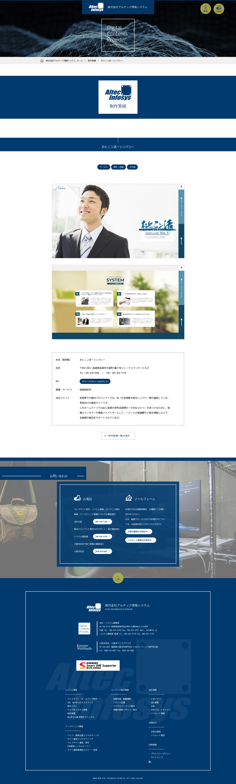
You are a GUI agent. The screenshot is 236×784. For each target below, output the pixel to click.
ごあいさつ (156, 699)
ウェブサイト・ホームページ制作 (82, 699)
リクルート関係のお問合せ (140, 540)
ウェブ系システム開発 (77, 710)
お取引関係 (156, 732)
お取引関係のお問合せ (138, 532)
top (118, 579)
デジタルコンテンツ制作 (124, 706)
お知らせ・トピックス (161, 710)
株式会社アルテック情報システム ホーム (64, 61)
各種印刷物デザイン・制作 (125, 710)
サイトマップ (157, 757)
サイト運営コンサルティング (80, 739)
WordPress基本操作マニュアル (80, 717)
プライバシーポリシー (161, 754)
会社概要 (155, 702)
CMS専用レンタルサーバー (78, 746)
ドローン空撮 (119, 702)
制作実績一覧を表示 (119, 436)
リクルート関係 (158, 735)
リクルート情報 (158, 713)
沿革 (153, 706)
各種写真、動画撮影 (122, 699)
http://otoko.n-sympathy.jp (95, 381)
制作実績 (92, 61)
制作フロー (72, 706)
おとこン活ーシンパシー (112, 61)
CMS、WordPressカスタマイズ (80, 702)
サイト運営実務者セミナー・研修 (82, 750)
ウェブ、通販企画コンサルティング (83, 735)
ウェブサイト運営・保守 (78, 743)
